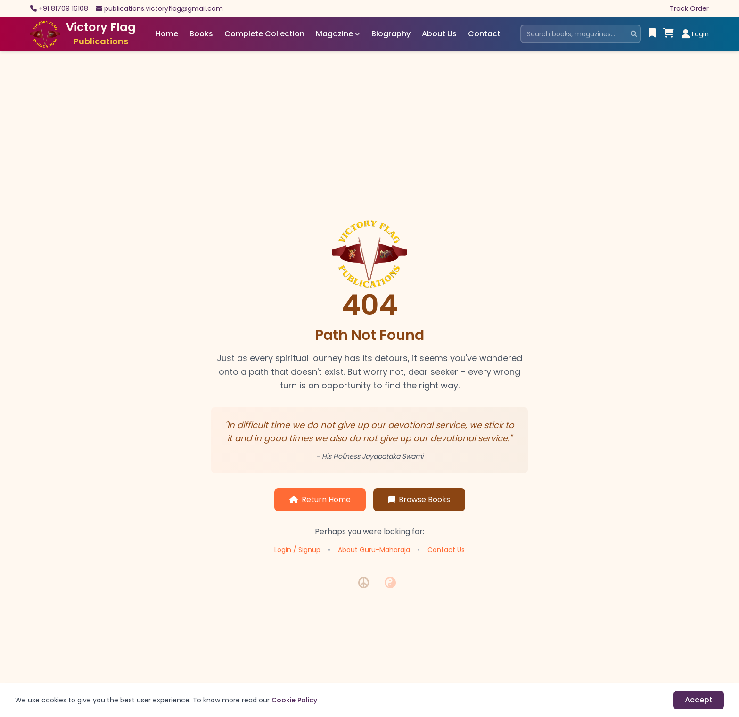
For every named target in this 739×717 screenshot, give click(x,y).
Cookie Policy (294, 700)
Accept (699, 699)
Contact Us (446, 549)
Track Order (689, 8)
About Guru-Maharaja (374, 549)
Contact (484, 33)
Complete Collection (264, 33)
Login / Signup (297, 549)
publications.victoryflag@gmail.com (163, 8)
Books (201, 33)
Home (167, 33)
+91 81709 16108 (63, 8)
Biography (391, 33)
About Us (439, 33)
